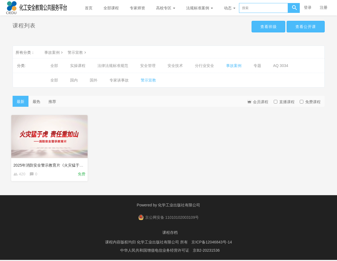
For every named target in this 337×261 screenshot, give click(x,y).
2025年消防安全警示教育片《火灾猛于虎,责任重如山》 (62, 164)
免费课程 (310, 102)
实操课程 (77, 65)
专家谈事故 (119, 80)
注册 (323, 7)
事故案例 (54, 52)
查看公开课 (304, 27)
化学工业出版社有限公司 (179, 206)
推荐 (52, 101)
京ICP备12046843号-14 (211, 243)
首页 (89, 8)
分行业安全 (204, 65)
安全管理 (147, 65)
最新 (20, 101)
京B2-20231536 (206, 251)
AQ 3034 (280, 65)
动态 (229, 8)
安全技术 (175, 65)
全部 (54, 65)
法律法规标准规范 (112, 65)
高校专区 (165, 8)
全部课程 (111, 8)
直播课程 (284, 102)
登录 (308, 7)
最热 (36, 101)
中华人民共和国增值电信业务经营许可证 (154, 251)
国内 (74, 80)
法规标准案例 (199, 8)
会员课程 (257, 101)
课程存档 (170, 233)
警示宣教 (77, 52)
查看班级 (265, 27)
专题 (257, 65)
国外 (93, 80)
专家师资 (137, 8)
